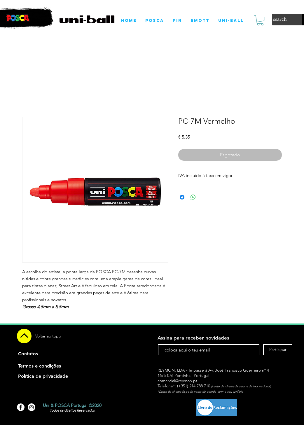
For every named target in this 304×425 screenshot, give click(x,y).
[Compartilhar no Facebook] (182, 197)
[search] (281, 19)
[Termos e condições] (39, 366)
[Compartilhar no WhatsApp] (193, 197)
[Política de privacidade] (43, 376)
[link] (260, 20)
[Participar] (277, 349)
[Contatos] (28, 354)
